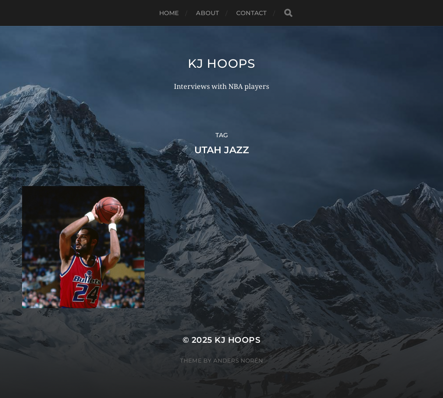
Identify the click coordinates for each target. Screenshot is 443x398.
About (207, 13)
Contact (251, 13)
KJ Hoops (221, 63)
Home (169, 13)
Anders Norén (238, 360)
